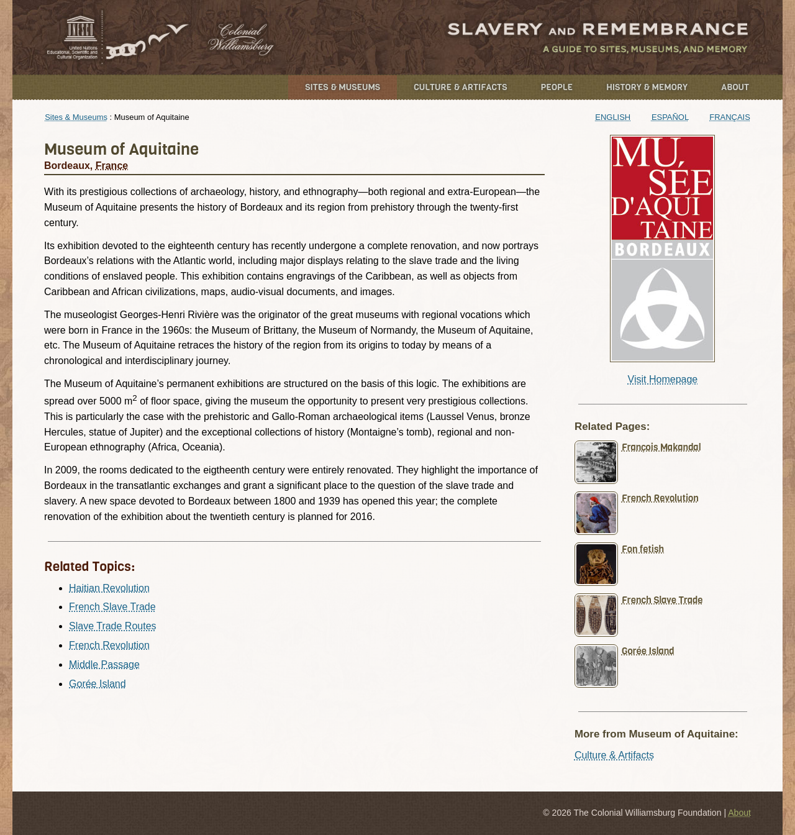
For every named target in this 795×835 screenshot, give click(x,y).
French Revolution (109, 645)
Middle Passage (104, 664)
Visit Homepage (663, 379)
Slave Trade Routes (113, 626)
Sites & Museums (342, 87)
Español (670, 117)
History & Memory (647, 87)
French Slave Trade (112, 606)
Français (729, 117)
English (612, 117)
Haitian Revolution (109, 588)
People (557, 87)
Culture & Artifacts (460, 87)
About (735, 87)
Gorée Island (97, 683)
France (112, 165)
